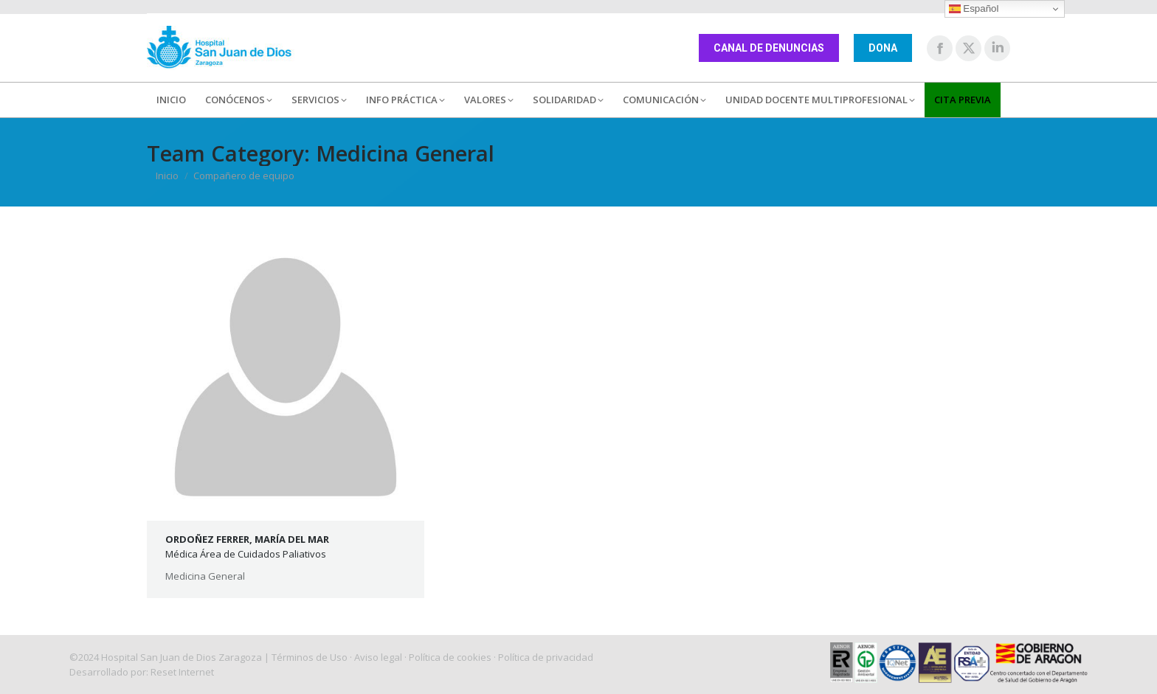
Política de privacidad (545, 657)
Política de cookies (450, 657)
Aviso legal (378, 657)
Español (974, 9)
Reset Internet (182, 672)
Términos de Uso (310, 657)
